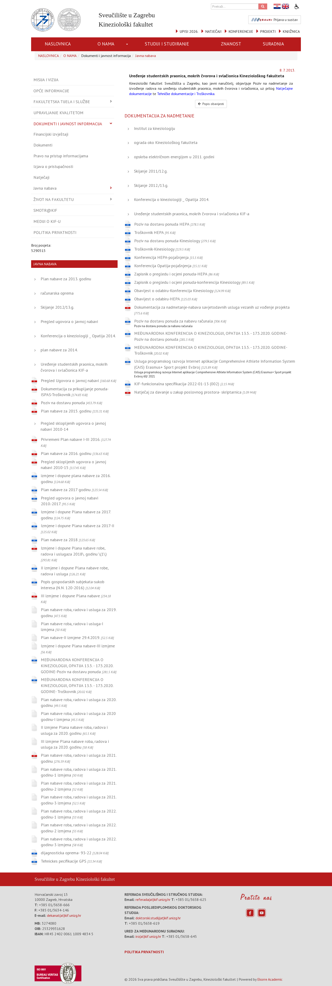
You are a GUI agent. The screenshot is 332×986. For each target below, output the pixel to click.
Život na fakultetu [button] (53, 199)
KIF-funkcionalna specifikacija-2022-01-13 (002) (184, 383)
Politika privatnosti (54, 232)
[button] (128, 44)
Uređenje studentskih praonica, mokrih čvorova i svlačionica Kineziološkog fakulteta (206, 75)
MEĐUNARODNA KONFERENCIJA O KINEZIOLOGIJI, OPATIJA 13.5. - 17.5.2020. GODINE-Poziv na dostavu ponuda (78, 665)
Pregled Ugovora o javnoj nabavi (78, 380)
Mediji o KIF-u (47, 221)
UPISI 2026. (189, 31)
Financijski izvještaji (50, 134)
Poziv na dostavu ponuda (71, 402)
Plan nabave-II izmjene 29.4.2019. (77, 637)
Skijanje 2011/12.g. (150, 171)
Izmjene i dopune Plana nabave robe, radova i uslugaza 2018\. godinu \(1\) (74, 553)
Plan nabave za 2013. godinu (66, 278)
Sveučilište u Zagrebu (55, 879)
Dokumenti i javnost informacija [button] (67, 123)
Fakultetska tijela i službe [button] (61, 101)
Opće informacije (51, 90)
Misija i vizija (46, 79)
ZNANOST (231, 44)
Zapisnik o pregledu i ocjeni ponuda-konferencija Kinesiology (194, 282)
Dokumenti (42, 145)
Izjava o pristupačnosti (53, 166)
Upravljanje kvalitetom (58, 112)
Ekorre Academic (269, 979)
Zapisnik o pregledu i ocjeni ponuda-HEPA (176, 274)
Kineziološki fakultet (95, 879)
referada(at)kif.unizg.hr (153, 899)
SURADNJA (273, 44)
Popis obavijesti (211, 104)
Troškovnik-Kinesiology (162, 249)
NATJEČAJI (213, 31)
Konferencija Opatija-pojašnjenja (170, 265)
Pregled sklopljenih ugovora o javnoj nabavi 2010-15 (73, 464)
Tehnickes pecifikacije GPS (71, 861)
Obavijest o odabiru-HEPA (165, 299)
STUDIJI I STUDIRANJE (167, 44)
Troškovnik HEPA (154, 232)
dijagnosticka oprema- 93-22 (75, 852)
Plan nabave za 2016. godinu (75, 453)
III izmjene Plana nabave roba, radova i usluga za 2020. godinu (75, 744)
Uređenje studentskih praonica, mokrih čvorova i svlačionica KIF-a (191, 213)
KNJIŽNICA (291, 31)
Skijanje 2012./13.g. (151, 185)
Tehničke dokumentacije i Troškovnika (185, 93)
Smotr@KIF (45, 210)
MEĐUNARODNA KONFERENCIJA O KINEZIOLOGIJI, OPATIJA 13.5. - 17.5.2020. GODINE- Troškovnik (77, 685)
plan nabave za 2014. (59, 350)
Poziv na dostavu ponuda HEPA (169, 224)
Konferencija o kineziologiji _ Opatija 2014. (78, 335)
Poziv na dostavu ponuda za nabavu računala (180, 321)
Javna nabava (145, 55)
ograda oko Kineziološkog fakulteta (165, 142)
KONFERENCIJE (240, 31)
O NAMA (106, 44)
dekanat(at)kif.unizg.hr (64, 915)
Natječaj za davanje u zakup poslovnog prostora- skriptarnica (195, 392)
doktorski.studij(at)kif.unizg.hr (158, 918)
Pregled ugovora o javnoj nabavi (69, 321)
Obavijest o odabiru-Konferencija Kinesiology (182, 290)
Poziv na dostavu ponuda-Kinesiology (175, 240)
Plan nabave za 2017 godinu (74, 489)
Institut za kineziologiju (154, 128)
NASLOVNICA (58, 44)
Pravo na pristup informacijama (60, 155)
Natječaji (41, 177)
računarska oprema (57, 293)
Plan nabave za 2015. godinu (75, 411)
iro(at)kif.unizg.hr (148, 936)
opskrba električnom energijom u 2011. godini (174, 156)
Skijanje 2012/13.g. (57, 307)
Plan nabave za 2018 (68, 539)
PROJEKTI (268, 31)
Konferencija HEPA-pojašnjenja (168, 257)
